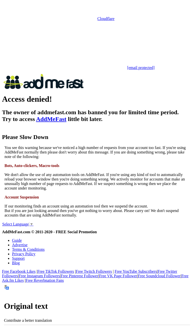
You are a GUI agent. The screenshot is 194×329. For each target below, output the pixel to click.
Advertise (20, 245)
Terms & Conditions (28, 249)
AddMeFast (51, 119)
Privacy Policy (24, 254)
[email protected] (141, 68)
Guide (17, 240)
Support (18, 258)
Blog (16, 263)
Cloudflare (105, 18)
